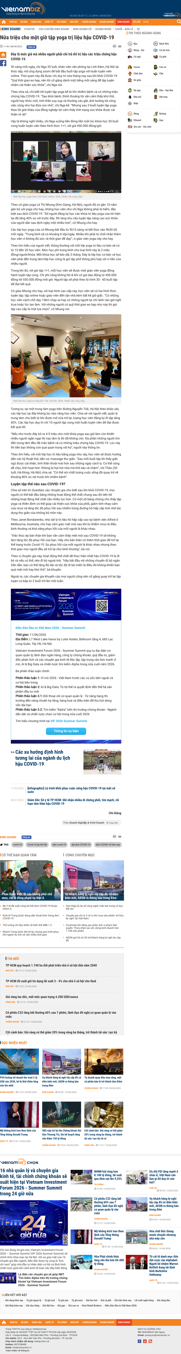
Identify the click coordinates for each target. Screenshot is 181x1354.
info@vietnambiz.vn (21, 1347)
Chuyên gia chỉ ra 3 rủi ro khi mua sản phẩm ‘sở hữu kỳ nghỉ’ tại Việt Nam (95, 917)
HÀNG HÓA (36, 22)
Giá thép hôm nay (14, 1305)
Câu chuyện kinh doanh (54, 29)
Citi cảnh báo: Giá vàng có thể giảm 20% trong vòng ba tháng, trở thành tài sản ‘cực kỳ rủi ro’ (61, 1034)
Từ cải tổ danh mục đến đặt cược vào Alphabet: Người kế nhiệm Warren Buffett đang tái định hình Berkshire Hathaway (163, 1266)
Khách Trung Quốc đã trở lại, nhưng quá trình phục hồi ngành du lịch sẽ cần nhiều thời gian (31, 933)
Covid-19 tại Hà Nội (37, 844)
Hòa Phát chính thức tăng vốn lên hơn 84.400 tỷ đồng (109, 1260)
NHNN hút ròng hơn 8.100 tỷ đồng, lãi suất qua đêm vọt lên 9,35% (108, 1175)
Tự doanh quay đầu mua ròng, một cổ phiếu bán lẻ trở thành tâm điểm (103, 1079)
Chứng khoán (12, 1022)
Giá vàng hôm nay (14, 1300)
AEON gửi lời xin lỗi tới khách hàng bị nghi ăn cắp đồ (93, 939)
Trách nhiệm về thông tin (17, 1350)
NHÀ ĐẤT (74, 22)
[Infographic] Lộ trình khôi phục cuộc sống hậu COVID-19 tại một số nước (71, 790)
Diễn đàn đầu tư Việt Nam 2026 (120, 1305)
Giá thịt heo (48, 1305)
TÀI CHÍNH (61, 22)
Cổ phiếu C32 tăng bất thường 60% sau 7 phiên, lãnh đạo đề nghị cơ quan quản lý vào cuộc (61, 1015)
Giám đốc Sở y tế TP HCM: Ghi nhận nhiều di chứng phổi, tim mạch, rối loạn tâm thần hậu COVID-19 (73, 802)
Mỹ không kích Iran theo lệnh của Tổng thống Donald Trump (18, 1132)
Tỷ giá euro (77, 1300)
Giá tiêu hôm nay (123, 1300)
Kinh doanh (10, 29)
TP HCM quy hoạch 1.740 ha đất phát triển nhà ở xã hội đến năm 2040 (51, 965)
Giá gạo (61, 1305)
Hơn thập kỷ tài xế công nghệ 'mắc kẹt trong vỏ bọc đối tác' (94, 907)
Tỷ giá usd (50, 1300)
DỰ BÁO (24, 22)
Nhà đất (10, 970)
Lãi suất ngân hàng (144, 1300)
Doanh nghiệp (7, 1092)
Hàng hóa (10, 1002)
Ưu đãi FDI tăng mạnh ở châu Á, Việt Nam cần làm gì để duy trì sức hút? (163, 1177)
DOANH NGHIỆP (107, 22)
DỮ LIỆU (136, 22)
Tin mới (13, 959)
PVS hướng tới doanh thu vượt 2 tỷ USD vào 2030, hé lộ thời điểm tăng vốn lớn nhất (19, 1081)
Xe (138, 29)
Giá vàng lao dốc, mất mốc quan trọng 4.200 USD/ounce (42, 997)
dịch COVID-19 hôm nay (108, 844)
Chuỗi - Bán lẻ (124, 29)
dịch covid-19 (59, 844)
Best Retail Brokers (92, 1305)
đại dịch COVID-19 (80, 844)
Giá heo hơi (91, 1300)
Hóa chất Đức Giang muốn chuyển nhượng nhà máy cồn (162, 1235)
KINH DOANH (124, 22)
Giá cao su (73, 1305)
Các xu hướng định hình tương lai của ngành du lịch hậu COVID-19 (42, 758)
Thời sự (153, 1188)
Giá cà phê (106, 1300)
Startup (29, 29)
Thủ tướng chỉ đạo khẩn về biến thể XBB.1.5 (27, 925)
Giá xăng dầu (163, 1300)
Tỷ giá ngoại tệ (33, 1300)
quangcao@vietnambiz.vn (157, 1335)
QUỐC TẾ (49, 22)
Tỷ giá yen (63, 1300)
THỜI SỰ (13, 22)
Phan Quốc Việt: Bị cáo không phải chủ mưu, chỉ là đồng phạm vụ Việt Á (27, 896)
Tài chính (98, 1184)
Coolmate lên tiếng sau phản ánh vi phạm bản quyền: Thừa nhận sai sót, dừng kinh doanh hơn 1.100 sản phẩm (92, 928)
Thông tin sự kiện (66, 731)
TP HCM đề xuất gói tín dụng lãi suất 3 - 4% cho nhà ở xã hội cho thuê (51, 981)
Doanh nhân (103, 29)
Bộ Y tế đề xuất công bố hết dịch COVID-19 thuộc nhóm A (30, 907)
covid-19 (17, 844)
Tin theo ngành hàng (144, 33)
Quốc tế (4, 1141)
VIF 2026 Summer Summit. (69, 721)
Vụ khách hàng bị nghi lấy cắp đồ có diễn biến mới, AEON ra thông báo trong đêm (91, 896)
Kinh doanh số (82, 29)
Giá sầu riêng (32, 1305)
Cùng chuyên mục (80, 855)
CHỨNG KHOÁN (89, 22)
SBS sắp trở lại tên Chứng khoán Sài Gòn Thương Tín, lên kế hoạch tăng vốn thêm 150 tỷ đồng (61, 1134)
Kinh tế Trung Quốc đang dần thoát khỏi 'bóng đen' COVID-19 (31, 917)
